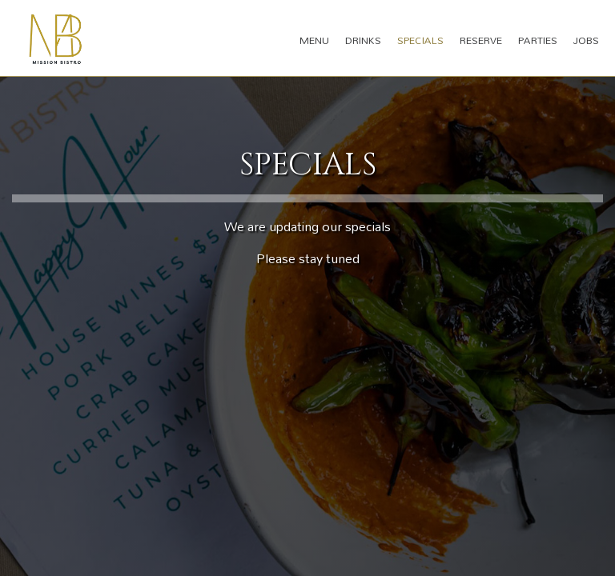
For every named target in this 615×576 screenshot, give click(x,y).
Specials (420, 40)
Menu (314, 40)
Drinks (363, 40)
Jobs (586, 40)
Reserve (481, 40)
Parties (537, 40)
